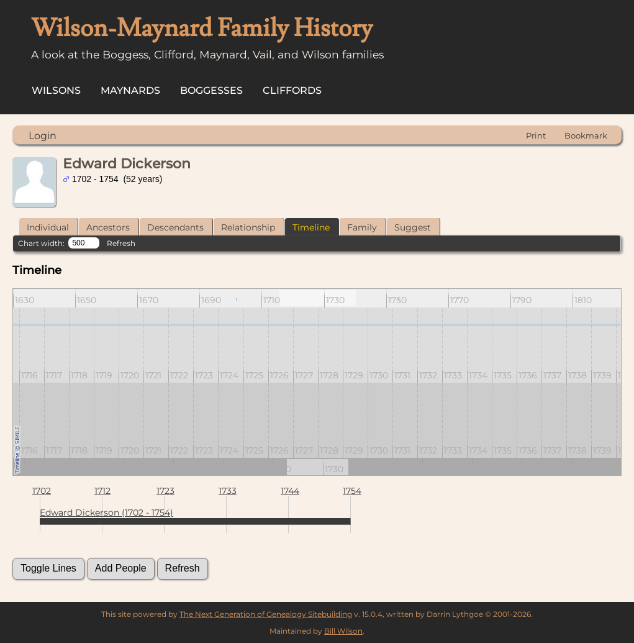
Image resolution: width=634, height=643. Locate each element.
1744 (290, 490)
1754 (352, 490)
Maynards (130, 90)
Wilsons (56, 90)
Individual (48, 227)
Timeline (311, 227)
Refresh (121, 243)
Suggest (412, 227)
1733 (228, 490)
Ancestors (108, 227)
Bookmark (585, 135)
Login (43, 136)
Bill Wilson (343, 631)
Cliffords (292, 90)
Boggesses (211, 90)
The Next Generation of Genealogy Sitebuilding (265, 614)
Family (362, 227)
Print (536, 135)
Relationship (248, 227)
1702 (41, 490)
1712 (102, 490)
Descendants (175, 227)
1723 (165, 490)
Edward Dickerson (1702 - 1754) (106, 512)
